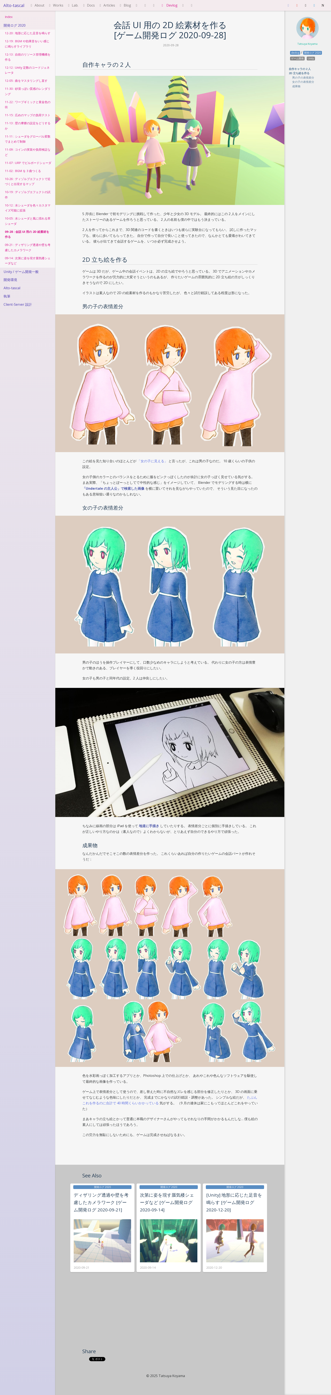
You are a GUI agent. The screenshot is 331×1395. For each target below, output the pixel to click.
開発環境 (10, 279)
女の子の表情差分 (303, 82)
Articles (106, 5)
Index (9, 17)
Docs (88, 5)
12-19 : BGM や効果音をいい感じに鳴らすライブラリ (27, 43)
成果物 (296, 86)
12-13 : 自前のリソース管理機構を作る (27, 56)
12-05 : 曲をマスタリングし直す (26, 81)
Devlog (169, 5)
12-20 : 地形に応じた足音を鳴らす (27, 33)
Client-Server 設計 (18, 304)
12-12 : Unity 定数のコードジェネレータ (27, 70)
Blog (124, 5)
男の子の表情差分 (303, 77)
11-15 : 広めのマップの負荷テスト (27, 115)
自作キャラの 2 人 (300, 69)
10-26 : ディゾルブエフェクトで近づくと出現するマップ (27, 181)
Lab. (73, 5)
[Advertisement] (170, 1316)
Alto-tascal (13, 5)
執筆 (7, 296)
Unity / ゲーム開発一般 (21, 271)
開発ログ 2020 (15, 25)
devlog (295, 53)
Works (55, 5)
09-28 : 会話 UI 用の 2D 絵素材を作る (27, 234)
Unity (311, 58)
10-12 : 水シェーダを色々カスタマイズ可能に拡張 (27, 207)
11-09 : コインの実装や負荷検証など (27, 152)
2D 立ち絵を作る (299, 73)
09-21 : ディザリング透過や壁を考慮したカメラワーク (27, 247)
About (36, 5)
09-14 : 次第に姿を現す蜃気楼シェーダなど (27, 260)
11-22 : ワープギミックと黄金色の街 (27, 104)
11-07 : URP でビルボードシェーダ (28, 163)
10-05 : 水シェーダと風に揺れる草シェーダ (27, 220)
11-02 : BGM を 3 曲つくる (23, 171)
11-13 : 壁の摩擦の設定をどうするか (27, 125)
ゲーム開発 (297, 58)
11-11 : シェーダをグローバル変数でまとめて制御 (27, 138)
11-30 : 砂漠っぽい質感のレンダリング (27, 91)
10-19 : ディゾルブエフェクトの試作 (27, 194)
